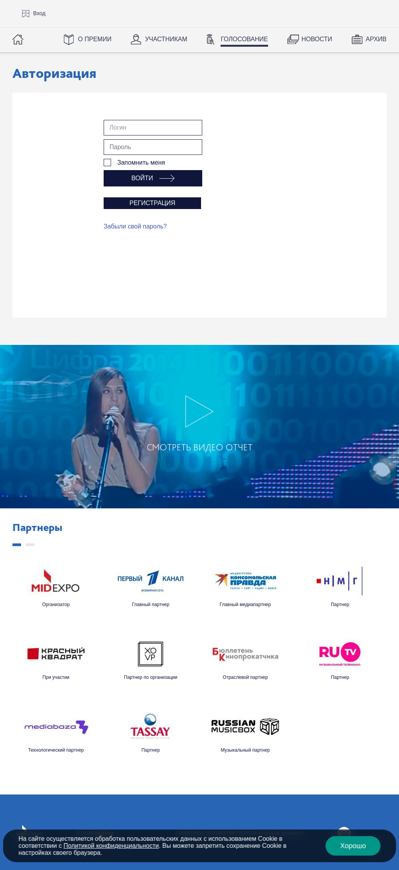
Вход (39, 13)
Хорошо (353, 846)
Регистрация (152, 203)
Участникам (166, 39)
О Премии (94, 39)
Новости (317, 39)
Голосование (244, 39)
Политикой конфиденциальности (111, 845)
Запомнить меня (141, 162)
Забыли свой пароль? (135, 226)
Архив (376, 39)
